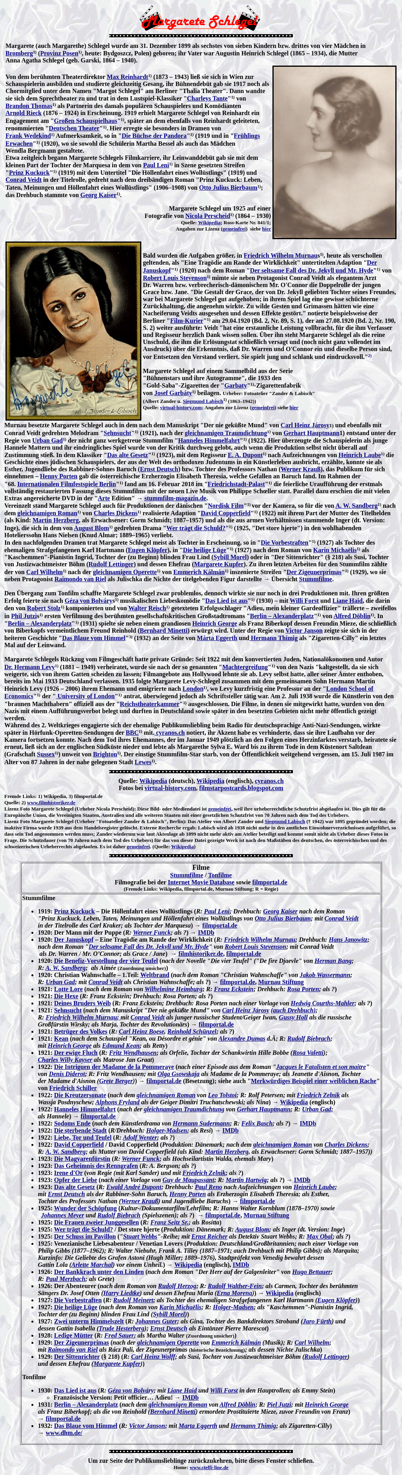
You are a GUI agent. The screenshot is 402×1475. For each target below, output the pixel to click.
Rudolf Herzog (177, 1286)
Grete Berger (116, 1081)
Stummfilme (315, 579)
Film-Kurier (186, 320)
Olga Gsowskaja (178, 1074)
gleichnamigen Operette (125, 572)
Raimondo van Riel (80, 579)
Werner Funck (152, 932)
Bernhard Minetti (163, 630)
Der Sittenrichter (77, 1356)
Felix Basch (257, 1123)
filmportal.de (269, 882)
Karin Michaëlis (335, 550)
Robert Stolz (44, 608)
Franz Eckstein (234, 989)
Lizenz (11, 809)
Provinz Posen (59, 53)
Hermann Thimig (273, 638)
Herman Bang (333, 960)
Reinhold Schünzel (191, 1031)
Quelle (11, 802)
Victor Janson (304, 630)
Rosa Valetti (307, 1052)
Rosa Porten (303, 989)
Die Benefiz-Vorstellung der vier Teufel (106, 960)
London (193, 688)
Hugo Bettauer (311, 1271)
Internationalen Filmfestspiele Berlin (66, 484)
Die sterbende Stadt (80, 1130)
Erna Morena (234, 1293)
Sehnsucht (117, 433)
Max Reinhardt (127, 76)
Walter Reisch (147, 608)
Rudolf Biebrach (309, 1038)
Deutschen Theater (74, 128)
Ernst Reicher (210, 1236)
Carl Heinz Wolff (153, 1356)
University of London (85, 696)
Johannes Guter (156, 1321)
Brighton (105, 754)
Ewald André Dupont (133, 1187)
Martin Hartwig (246, 1180)
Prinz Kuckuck (29, 172)
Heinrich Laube (359, 455)
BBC (132, 732)
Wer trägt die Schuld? (195, 528)
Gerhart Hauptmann (311, 433)
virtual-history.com (181, 407)
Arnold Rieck (23, 113)
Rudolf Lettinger (110, 564)
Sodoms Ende (72, 1123)
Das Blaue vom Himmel (93, 638)
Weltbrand (154, 975)
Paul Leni (156, 165)
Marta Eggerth (198, 1425)
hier (266, 229)
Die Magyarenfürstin (82, 1158)
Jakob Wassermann (325, 975)
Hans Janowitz (348, 939)
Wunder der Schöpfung (85, 1208)
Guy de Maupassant (188, 1180)
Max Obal (320, 1236)
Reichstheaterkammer (149, 704)
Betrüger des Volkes (81, 1031)
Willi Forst (304, 600)
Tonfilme (220, 875)
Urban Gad (47, 440)
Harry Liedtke (121, 1293)
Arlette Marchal (92, 1264)
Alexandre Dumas (241, 1038)
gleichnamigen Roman (47, 513)
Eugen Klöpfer (148, 550)
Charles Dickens (116, 513)
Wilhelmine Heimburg (173, 989)
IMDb (206, 932)
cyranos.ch (169, 732)
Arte (104, 498)
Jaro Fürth (317, 1321)
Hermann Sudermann (201, 1123)
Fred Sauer (119, 1335)
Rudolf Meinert (133, 1300)
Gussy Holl (293, 1017)
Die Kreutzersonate (80, 1095)
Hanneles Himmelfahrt (209, 440)
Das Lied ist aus (226, 600)
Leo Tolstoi (222, 1095)
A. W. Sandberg (356, 505)
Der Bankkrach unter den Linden (99, 1271)
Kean (61, 1038)
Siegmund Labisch (203, 401)
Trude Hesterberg (121, 1328)
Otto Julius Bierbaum (228, 187)
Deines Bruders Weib (82, 1003)
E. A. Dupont (245, 455)
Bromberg (19, 53)
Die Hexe (66, 996)
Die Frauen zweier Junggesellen (96, 1222)
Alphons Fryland (117, 1102)
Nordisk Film (225, 505)
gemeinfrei (234, 229)
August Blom (91, 528)
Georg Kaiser (98, 195)
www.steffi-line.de (209, 1467)
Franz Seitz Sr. (169, 1222)
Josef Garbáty (173, 393)
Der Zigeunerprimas (314, 572)
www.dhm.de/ (64, 1432)
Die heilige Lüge (204, 550)
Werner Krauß (300, 469)
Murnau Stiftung (281, 982)
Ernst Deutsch (159, 469)
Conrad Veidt (23, 179)
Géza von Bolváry (89, 600)
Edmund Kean (121, 1045)
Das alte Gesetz (127, 455)
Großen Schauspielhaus (85, 120)
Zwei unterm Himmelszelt (89, 1321)
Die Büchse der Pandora (154, 135)
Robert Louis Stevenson (175, 278)
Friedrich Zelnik (318, 1095)
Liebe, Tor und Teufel (82, 1137)
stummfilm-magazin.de (175, 498)
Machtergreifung (245, 667)
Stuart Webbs (140, 1236)
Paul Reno (208, 1187)
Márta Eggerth (217, 638)
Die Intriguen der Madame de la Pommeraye (114, 1066)
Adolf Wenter (140, 1137)
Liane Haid (348, 600)
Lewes (143, 762)
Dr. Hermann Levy (29, 667)
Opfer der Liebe (75, 1180)
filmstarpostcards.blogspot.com (241, 788)
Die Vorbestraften (284, 542)
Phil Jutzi (24, 616)
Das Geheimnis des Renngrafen (96, 1165)
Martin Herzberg (56, 520)
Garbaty (235, 385)
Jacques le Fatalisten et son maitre (321, 1066)
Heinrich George (214, 623)
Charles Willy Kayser (65, 1059)
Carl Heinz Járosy (305, 425)
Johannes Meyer (62, 1215)
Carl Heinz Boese (141, 1031)
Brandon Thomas (28, 105)
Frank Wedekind (28, 135)
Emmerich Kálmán (199, 572)
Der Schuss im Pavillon (85, 1236)
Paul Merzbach (65, 1279)
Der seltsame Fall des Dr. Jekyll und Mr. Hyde (311, 270)
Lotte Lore (68, 989)
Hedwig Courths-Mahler (322, 1003)
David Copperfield (225, 513)
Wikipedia (209, 222)
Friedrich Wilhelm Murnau (281, 255)
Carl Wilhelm (44, 572)
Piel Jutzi (279, 1404)
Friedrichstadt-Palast (236, 484)
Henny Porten (59, 476)
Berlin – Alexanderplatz (282, 616)
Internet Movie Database (201, 882)
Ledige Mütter (73, 1335)
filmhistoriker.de (201, 953)
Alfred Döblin (351, 616)
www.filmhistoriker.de (51, 802)
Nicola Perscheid (207, 215)
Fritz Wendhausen (133, 1052)
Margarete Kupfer (218, 564)
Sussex (46, 754)
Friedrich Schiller (73, 1088)
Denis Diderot (67, 1074)
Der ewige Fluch (76, 1052)
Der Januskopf (74, 939)
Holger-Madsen (166, 1130)
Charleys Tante (207, 98)
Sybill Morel (230, 557)
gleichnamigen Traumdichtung (226, 433)
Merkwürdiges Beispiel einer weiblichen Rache (313, 1081)
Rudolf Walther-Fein (235, 1286)
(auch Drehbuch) (293, 1010)
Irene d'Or (68, 1172)
